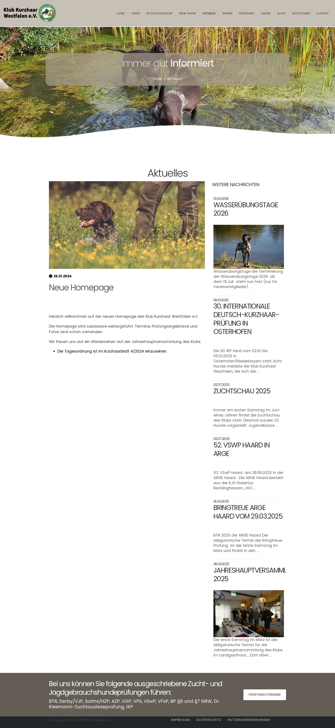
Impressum (180, 719)
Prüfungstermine (265, 694)
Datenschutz (208, 719)
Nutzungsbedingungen (249, 719)
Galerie (265, 13)
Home (157, 79)
